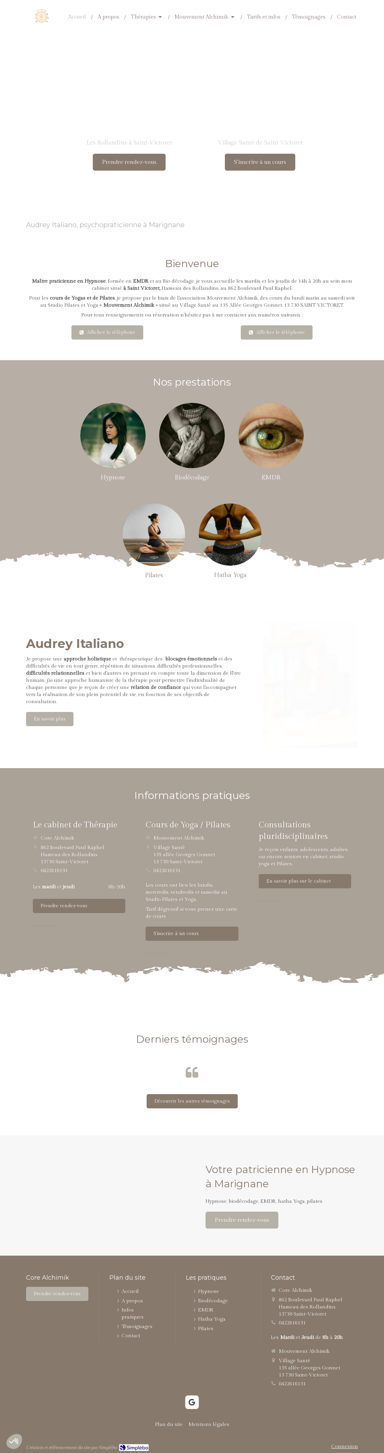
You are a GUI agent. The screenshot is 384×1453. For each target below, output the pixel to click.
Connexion (344, 1446)
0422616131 (54, 870)
